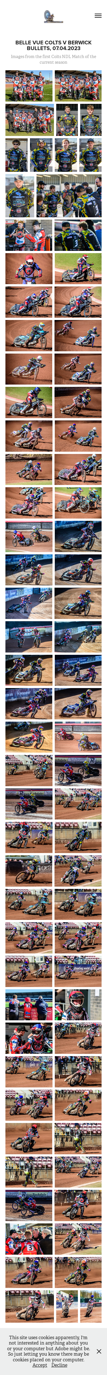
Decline (59, 1365)
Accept (40, 1365)
